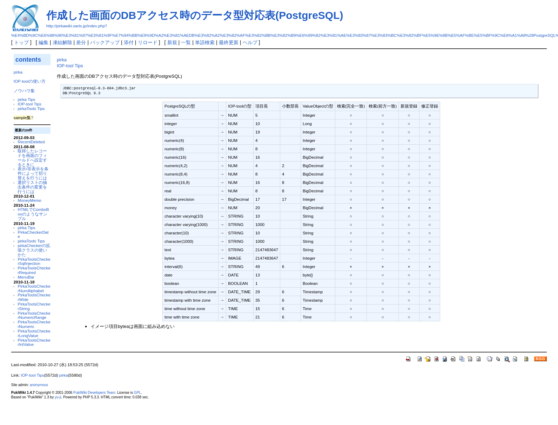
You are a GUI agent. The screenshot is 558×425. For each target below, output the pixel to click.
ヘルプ (250, 42)
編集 (43, 42)
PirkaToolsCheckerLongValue (34, 333)
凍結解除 (62, 42)
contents (28, 59)
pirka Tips (26, 99)
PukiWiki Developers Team (94, 393)
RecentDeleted (31, 141)
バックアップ (105, 42)
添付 (129, 42)
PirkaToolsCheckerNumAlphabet (34, 288)
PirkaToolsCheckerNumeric (34, 324)
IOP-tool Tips (29, 104)
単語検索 (205, 42)
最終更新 (228, 42)
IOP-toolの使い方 (30, 81)
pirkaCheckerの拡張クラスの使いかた (34, 250)
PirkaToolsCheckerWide (34, 297)
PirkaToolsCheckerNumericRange (34, 315)
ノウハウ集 (24, 90)
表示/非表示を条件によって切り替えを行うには (33, 173)
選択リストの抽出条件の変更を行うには (32, 187)
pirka (18, 72)
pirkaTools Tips (31, 108)
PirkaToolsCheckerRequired (34, 270)
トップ (21, 42)
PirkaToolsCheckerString (34, 306)
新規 (172, 42)
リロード (147, 42)
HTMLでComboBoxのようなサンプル (33, 214)
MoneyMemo (29, 200)
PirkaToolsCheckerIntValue (34, 342)
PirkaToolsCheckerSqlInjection (34, 261)
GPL (137, 393)
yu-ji (58, 397)
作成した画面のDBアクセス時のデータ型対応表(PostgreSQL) (194, 15)
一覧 (186, 42)
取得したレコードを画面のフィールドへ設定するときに (32, 157)
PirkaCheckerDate (33, 234)
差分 (81, 42)
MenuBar (26, 277)
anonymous (39, 385)
